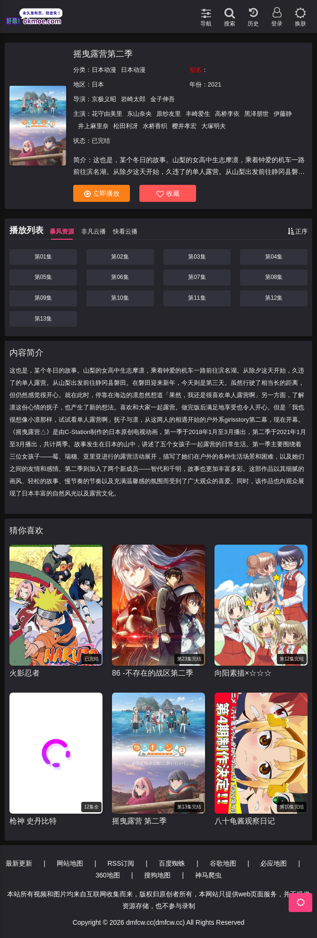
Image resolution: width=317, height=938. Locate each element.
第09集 (43, 298)
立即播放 (102, 194)
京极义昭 (104, 99)
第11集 (197, 298)
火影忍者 (24, 673)
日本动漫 (104, 69)
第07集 (197, 277)
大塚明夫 (213, 126)
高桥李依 (227, 113)
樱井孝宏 (184, 126)
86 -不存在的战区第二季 (152, 673)
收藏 (168, 194)
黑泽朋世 (256, 113)
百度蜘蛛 (172, 863)
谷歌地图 (223, 863)
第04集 (274, 256)
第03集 (197, 256)
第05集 (43, 277)
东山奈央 (139, 113)
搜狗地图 (157, 875)
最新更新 (19, 863)
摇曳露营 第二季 (139, 821)
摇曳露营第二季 (103, 54)
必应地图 (273, 863)
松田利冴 (125, 126)
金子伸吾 (162, 99)
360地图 (107, 875)
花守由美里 (107, 113)
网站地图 (70, 863)
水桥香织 (155, 126)
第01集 (43, 256)
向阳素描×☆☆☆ (243, 673)
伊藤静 (283, 113)
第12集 (274, 298)
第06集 (120, 277)
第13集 (43, 318)
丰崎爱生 (198, 113)
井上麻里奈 (93, 126)
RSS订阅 (120, 863)
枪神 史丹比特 (33, 821)
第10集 (120, 298)
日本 (98, 84)
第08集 (274, 277)
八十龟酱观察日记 (244, 821)
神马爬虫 (208, 875)
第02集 (120, 256)
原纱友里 (168, 113)
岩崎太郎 (133, 99)
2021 (215, 84)
